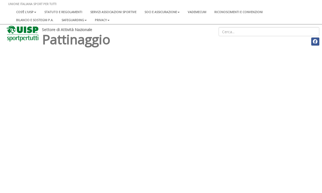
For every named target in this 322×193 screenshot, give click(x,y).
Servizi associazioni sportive (113, 12)
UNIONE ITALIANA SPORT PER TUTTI (32, 4)
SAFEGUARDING (74, 20)
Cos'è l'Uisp (26, 12)
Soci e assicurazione (162, 12)
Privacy (102, 20)
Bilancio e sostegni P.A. (34, 20)
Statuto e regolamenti (63, 12)
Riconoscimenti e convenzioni (238, 12)
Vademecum (197, 12)
